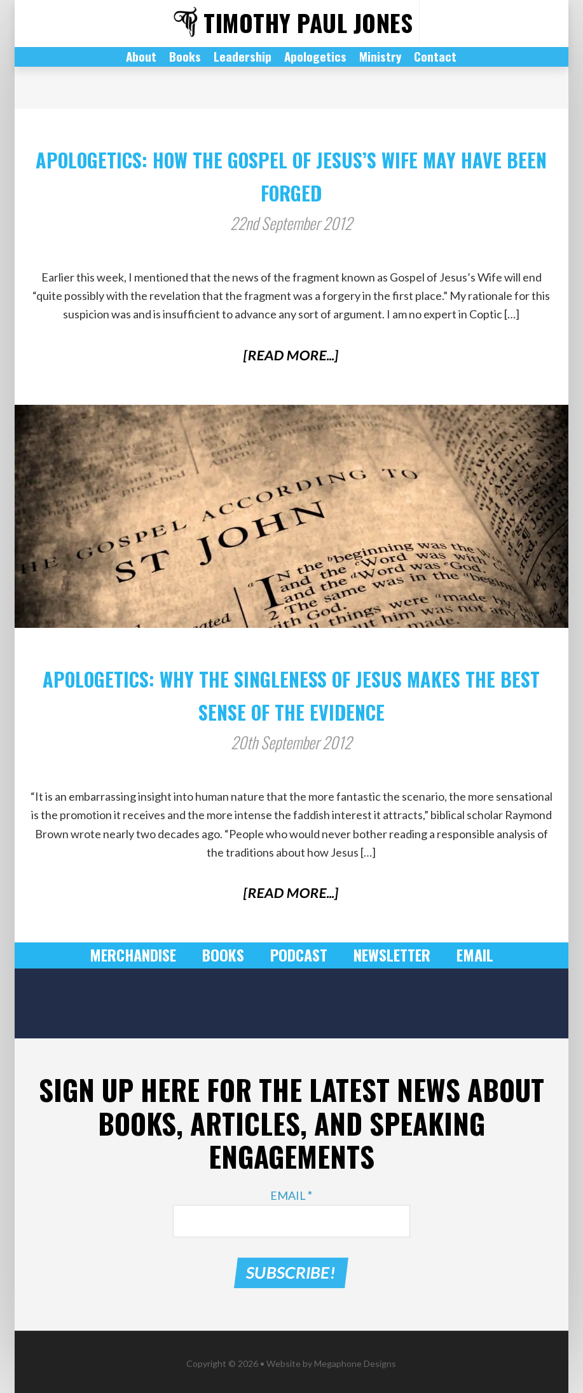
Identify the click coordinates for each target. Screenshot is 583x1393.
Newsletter (386, 955)
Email (465, 955)
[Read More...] (291, 355)
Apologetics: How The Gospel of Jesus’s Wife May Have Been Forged (291, 172)
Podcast (297, 955)
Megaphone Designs (355, 1359)
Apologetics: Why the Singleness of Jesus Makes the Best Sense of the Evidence (291, 691)
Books (226, 955)
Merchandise (140, 955)
